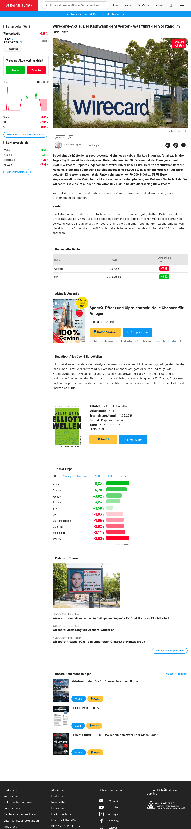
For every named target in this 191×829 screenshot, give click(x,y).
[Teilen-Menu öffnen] (167, 145)
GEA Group (58, 526)
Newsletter (58, 802)
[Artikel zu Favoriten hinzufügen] (183, 145)
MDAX (97, 476)
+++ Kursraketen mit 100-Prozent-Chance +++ (95, 14)
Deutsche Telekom (62, 520)
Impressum (11, 796)
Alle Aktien (58, 790)
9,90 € (78, 725)
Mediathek (58, 796)
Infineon (57, 484)
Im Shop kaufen (137, 332)
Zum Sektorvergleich (17, 171)
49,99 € (78, 698)
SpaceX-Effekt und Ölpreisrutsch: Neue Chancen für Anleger (137, 310)
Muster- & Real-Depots (66, 820)
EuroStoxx (123, 476)
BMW (55, 508)
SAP (54, 514)
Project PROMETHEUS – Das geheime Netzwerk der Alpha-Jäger (114, 735)
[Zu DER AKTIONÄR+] (143, 5)
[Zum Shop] (115, 5)
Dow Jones (82, 476)
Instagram (110, 814)
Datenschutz (11, 808)
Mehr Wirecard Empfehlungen (170, 650)
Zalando (57, 490)
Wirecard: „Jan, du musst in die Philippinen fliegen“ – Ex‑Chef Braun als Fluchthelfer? (111, 618)
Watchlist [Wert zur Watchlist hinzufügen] (13, 48)
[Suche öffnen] (46, 5)
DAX (71, 137)
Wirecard (60, 137)
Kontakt (108, 800)
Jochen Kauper (92, 145)
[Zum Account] (127, 5)
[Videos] (159, 5)
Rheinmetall (59, 532)
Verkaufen (36, 70)
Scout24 (57, 539)
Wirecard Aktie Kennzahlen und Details (25, 134)
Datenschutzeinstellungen (21, 820)
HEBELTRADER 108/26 (86, 708)
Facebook (109, 821)
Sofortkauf (105, 331)
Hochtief (57, 496)
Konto (170, 341)
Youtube (109, 807)
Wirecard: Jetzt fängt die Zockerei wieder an (83, 630)
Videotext (10, 826)
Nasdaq (67, 476)
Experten (57, 808)
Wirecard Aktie (11, 33)
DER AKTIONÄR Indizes (66, 826)
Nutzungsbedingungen (18, 802)
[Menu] (182, 5)
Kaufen (15, 70)
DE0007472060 (12, 41)
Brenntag (57, 502)
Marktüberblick (61, 814)
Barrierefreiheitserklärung (21, 814)
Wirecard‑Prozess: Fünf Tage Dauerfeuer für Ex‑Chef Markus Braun (99, 641)
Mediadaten (11, 790)
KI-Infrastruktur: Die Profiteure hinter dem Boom (104, 681)
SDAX (109, 476)
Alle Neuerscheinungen (177, 673)
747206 (8, 38)
